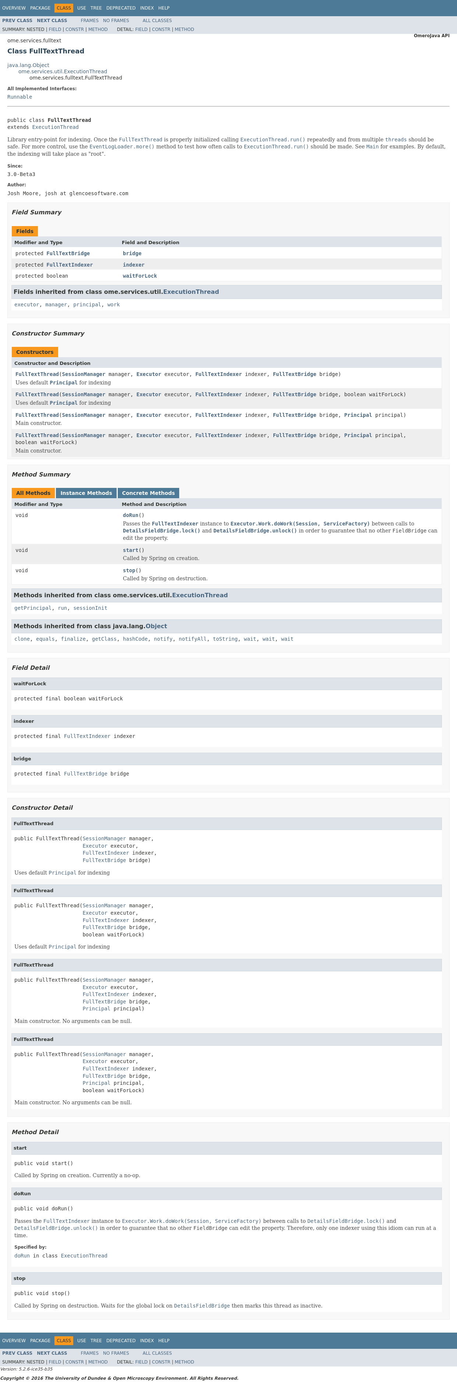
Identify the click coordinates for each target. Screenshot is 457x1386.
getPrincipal (33, 608)
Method (98, 29)
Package (40, 8)
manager (56, 304)
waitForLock (140, 276)
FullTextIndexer (69, 265)
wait (250, 639)
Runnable (19, 97)
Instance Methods (86, 493)
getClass (104, 639)
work (113, 304)
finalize (73, 639)
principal (87, 304)
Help (164, 8)
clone (22, 639)
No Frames (116, 20)
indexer (134, 265)
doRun (130, 515)
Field (55, 29)
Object (156, 626)
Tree (96, 8)
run (62, 608)
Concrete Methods (148, 493)
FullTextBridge (68, 253)
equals (45, 639)
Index (147, 8)
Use (81, 8)
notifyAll (193, 639)
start (130, 550)
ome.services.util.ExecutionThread (62, 71)
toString (225, 639)
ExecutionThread (55, 127)
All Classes (157, 20)
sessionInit (90, 608)
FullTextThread (37, 374)
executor (26, 304)
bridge (132, 253)
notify (163, 639)
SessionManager (83, 374)
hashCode (135, 639)
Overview (14, 8)
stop (129, 570)
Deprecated (121, 8)
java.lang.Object (28, 65)
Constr (74, 29)
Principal (358, 415)
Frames (90, 20)
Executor (149, 374)
